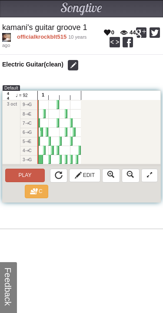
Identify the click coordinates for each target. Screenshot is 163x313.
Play (25, 175)
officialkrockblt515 (42, 36)
